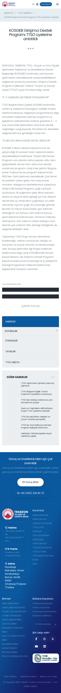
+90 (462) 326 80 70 (30, 493)
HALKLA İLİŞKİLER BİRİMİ (12, 619)
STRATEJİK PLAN (40, 543)
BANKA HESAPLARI (40, 515)
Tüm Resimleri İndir (11, 284)
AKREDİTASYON (39, 519)
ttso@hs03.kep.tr (13, 555)
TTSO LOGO (38, 527)
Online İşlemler (45, 4)
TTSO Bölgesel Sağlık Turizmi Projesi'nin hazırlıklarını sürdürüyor (36, 392)
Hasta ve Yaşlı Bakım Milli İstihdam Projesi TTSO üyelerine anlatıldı (37, 409)
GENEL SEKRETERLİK (10, 603)
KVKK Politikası (10, 676)
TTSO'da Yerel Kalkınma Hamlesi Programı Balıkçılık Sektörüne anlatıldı (36, 426)
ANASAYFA (8, 13)
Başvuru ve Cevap (48, 676)
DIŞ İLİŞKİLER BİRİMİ (10, 644)
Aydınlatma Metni (28, 676)
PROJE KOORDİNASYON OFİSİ (15, 656)
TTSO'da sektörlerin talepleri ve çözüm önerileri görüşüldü (35, 418)
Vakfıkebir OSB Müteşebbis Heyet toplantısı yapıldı (36, 434)
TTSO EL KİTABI (39, 551)
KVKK (35, 563)
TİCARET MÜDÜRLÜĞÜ (11, 615)
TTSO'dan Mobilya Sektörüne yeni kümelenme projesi (36, 401)
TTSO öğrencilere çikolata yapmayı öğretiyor (37, 384)
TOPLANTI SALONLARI (42, 547)
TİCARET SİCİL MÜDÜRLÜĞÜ (14, 611)
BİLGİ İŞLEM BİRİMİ (9, 652)
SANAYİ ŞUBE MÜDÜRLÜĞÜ (13, 607)
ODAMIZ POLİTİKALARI (42, 523)
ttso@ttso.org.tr (12, 552)
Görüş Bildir (30, 482)
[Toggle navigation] (57, 4)
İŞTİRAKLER (37, 531)
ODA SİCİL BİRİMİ (9, 623)
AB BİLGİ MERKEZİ (9, 648)
